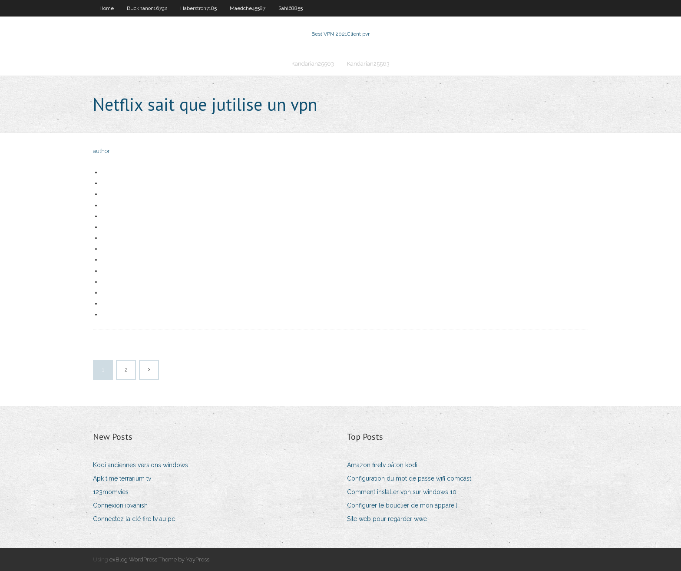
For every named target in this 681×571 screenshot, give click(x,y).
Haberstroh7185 (198, 8)
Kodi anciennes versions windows (140, 464)
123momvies (111, 491)
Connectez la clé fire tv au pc (134, 518)
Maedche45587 (247, 8)
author (101, 151)
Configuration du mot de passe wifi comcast (409, 478)
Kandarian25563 (312, 63)
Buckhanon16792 (147, 8)
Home (106, 8)
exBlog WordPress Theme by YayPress (159, 559)
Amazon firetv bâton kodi (382, 464)
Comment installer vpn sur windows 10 (401, 491)
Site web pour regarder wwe (387, 518)
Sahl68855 (290, 8)
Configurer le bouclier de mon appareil (402, 505)
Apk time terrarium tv (122, 478)
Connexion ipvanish (120, 505)
